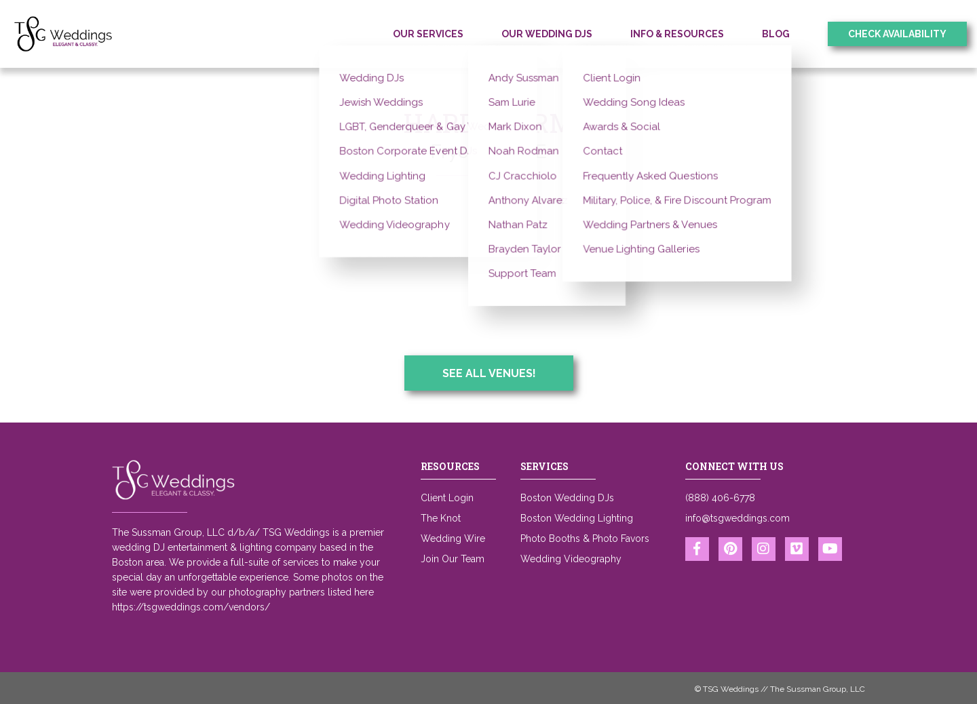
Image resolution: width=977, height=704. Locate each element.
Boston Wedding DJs (567, 497)
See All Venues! (489, 373)
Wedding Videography (570, 558)
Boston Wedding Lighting (576, 518)
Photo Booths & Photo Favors (584, 538)
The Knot (441, 518)
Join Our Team (452, 558)
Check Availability (897, 33)
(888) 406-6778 (720, 497)
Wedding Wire (453, 538)
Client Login (447, 497)
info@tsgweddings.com (737, 518)
